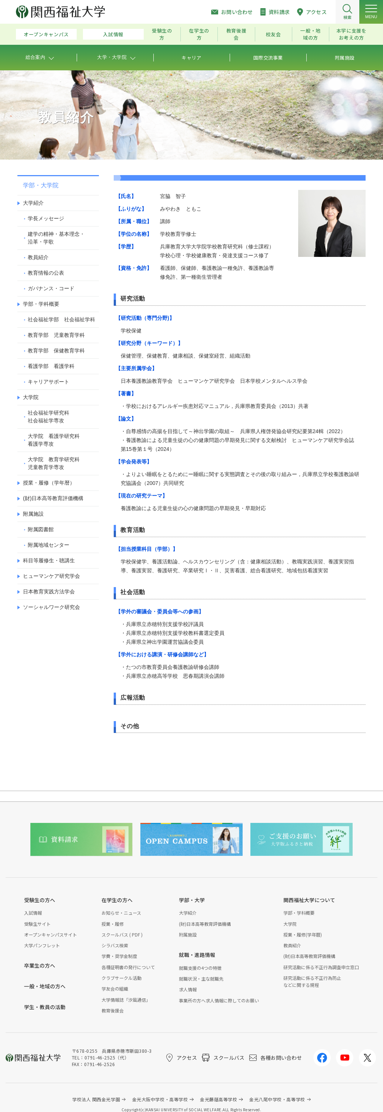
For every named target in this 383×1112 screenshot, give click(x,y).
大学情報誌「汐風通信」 (125, 1000)
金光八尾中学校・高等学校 (277, 1099)
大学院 (31, 397)
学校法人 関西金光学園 (96, 1099)
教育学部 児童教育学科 (56, 335)
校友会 (273, 34)
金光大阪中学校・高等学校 (160, 1099)
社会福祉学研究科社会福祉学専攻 (48, 416)
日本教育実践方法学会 (49, 591)
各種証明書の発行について (128, 967)
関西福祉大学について (309, 900)
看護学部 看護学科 (51, 366)
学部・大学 (192, 900)
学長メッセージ (46, 218)
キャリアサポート (48, 382)
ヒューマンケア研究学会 (51, 576)
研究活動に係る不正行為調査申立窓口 (321, 967)
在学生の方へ (117, 900)
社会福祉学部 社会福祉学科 (61, 319)
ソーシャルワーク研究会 (51, 607)
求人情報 (188, 989)
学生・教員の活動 (45, 1007)
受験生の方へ (39, 900)
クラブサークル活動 (121, 978)
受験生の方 (162, 34)
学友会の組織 (114, 988)
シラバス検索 (114, 945)
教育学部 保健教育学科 (56, 351)
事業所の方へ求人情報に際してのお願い (219, 1000)
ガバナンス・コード (51, 288)
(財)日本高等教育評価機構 (53, 498)
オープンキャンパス (46, 34)
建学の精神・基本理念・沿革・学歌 (56, 238)
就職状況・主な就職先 (201, 978)
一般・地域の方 (310, 34)
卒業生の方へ (39, 965)
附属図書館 (41, 529)
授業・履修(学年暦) (302, 934)
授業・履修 (112, 924)
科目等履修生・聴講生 (49, 560)
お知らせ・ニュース (121, 913)
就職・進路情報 (197, 954)
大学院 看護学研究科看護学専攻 (54, 440)
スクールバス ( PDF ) (122, 934)
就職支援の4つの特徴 (200, 968)
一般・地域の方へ (45, 986)
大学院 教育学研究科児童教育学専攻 (54, 463)
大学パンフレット (42, 945)
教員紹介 (38, 257)
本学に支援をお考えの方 (351, 34)
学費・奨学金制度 (119, 956)
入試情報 (113, 34)
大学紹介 (33, 203)
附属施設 (33, 514)
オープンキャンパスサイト (50, 934)
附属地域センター (48, 545)
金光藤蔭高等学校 (218, 1099)
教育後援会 (236, 34)
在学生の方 (199, 34)
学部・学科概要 (41, 304)
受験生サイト (37, 924)
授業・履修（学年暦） (49, 483)
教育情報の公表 (46, 273)
